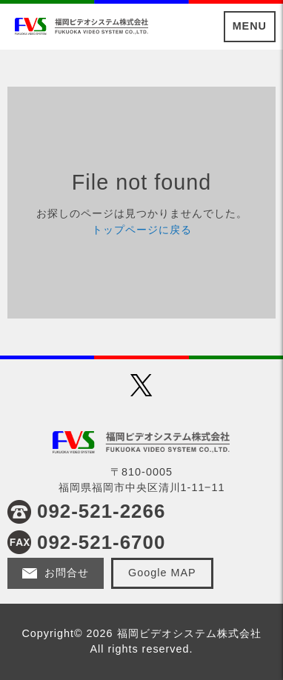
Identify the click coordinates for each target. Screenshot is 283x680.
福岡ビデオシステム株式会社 (81, 26)
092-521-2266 (101, 511)
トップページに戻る (142, 230)
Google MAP (162, 573)
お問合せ (66, 573)
